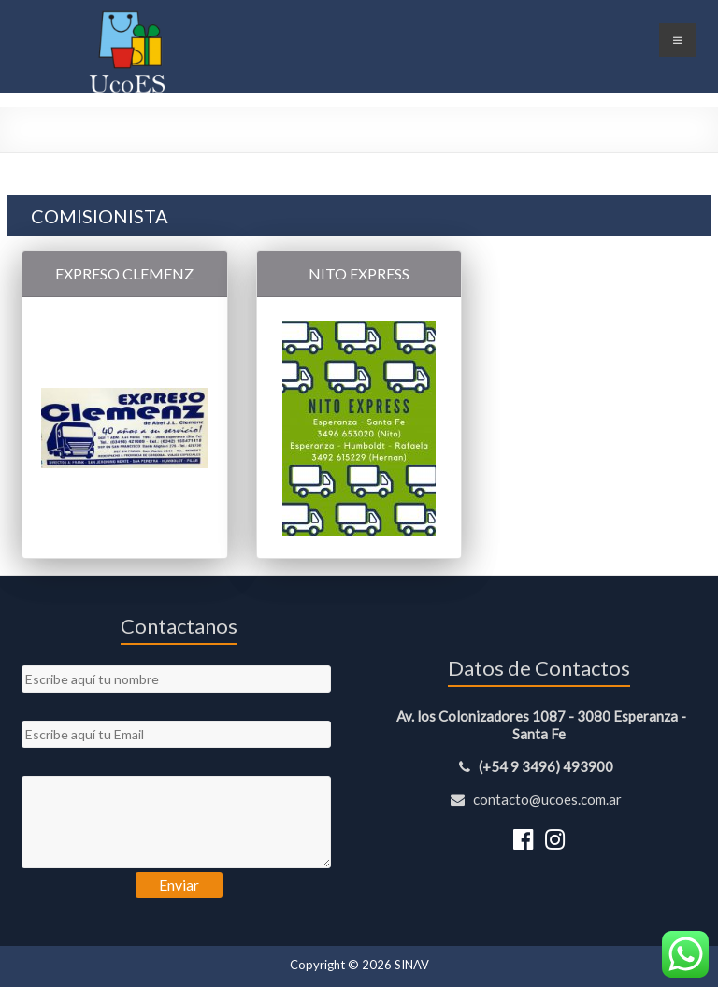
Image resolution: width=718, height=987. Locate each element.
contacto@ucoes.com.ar (539, 799)
